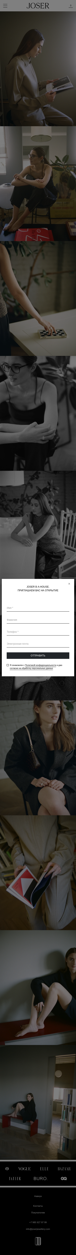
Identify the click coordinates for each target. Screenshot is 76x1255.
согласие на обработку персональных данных (31, 668)
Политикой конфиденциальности (40, 665)
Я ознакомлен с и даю (36, 666)
